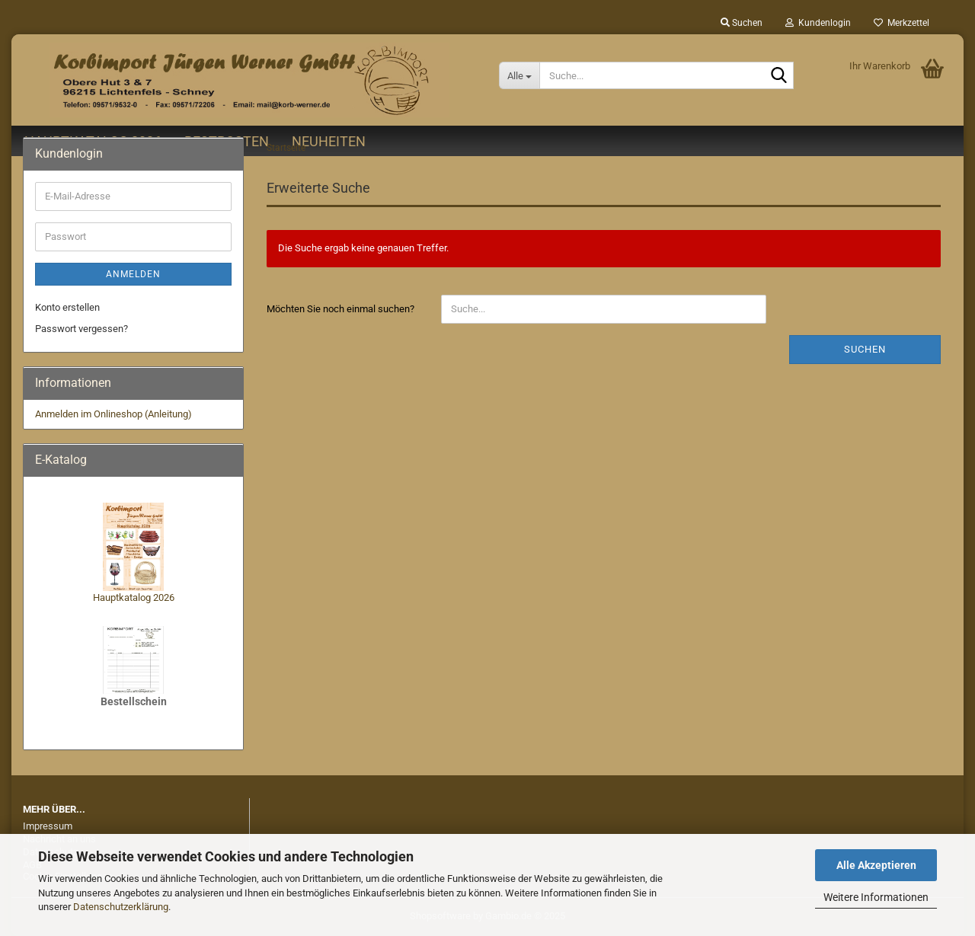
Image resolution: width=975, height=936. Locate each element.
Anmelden (133, 274)
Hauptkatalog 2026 (133, 597)
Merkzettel (901, 23)
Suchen (865, 349)
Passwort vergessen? (81, 328)
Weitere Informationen (876, 897)
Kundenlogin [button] (818, 23)
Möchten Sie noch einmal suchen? (340, 309)
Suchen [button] (741, 23)
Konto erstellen (67, 307)
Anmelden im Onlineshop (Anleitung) (113, 414)
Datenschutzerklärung (120, 906)
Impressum (47, 826)
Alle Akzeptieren (876, 865)
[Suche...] (519, 75)
